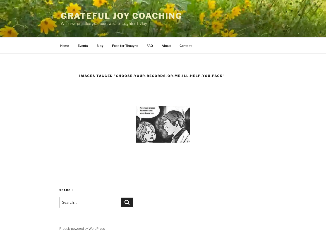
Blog (99, 46)
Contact (186, 46)
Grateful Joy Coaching (121, 16)
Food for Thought (125, 46)
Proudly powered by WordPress (82, 228)
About (166, 46)
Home (64, 46)
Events (83, 46)
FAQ (149, 46)
